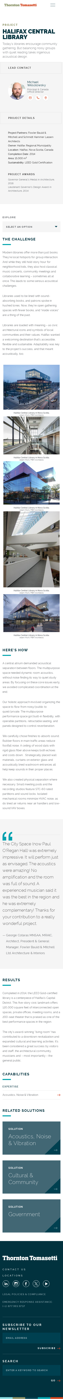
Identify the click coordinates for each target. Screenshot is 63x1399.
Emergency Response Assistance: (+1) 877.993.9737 (28, 1304)
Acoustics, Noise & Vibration (20, 1094)
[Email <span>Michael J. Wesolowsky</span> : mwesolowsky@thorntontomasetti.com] (30, 98)
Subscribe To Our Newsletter (22, 1327)
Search (10, 1361)
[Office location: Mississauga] (46, 98)
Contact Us (14, 1269)
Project (10, 25)
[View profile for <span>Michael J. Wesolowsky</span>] (17, 91)
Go (55, 1380)
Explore (9, 217)
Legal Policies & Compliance (24, 1294)
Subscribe (49, 1348)
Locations (13, 1275)
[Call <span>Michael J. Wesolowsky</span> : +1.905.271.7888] (38, 98)
